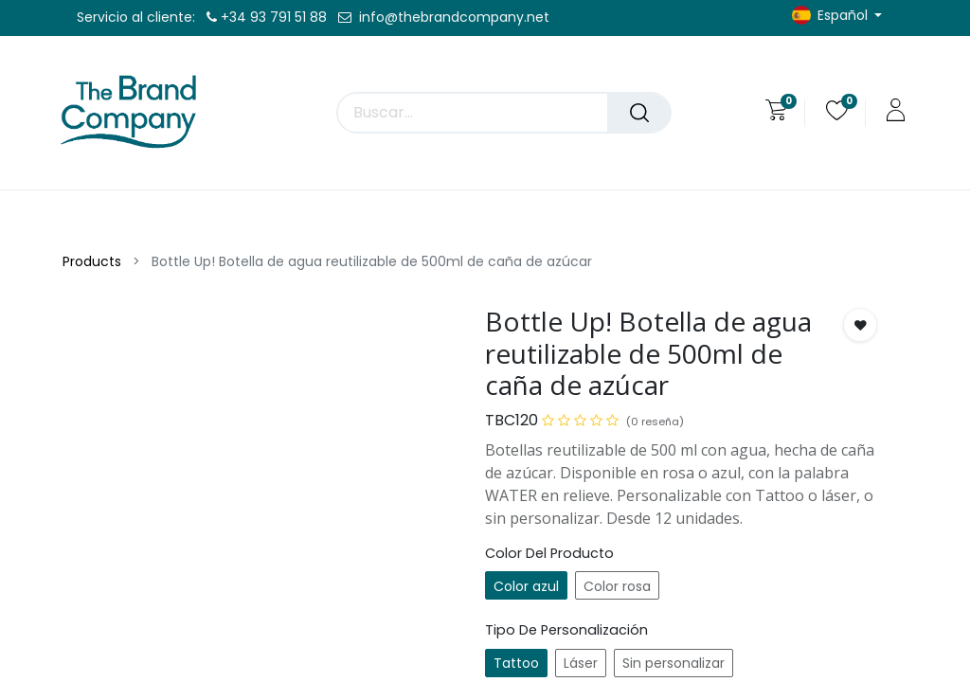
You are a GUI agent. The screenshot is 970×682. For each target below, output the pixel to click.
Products (92, 261)
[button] (860, 325)
